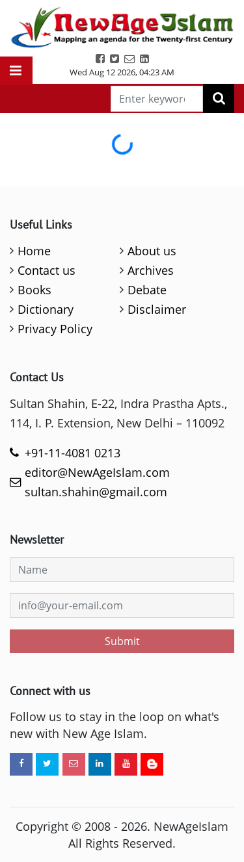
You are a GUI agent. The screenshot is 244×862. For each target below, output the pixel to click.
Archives (151, 270)
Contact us (46, 270)
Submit (122, 641)
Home (34, 251)
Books (34, 290)
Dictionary (46, 309)
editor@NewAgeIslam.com (97, 472)
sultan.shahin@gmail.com (96, 492)
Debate (147, 290)
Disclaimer (157, 309)
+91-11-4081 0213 (72, 453)
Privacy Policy (55, 328)
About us (152, 251)
